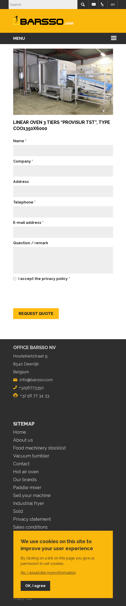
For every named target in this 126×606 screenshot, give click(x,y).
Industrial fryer (28, 503)
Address (21, 182)
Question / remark (30, 243)
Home (19, 432)
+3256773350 (31, 387)
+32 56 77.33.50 (103, 4)
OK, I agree (35, 586)
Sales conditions (30, 527)
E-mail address (27, 222)
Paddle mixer (27, 487)
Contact (21, 463)
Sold (18, 511)
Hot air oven (26, 471)
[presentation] (47, 292)
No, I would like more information (48, 572)
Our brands (25, 479)
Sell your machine (32, 495)
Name (18, 141)
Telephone (23, 202)
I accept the (43, 279)
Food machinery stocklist (39, 448)
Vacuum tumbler (31, 456)
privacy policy (55, 279)
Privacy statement (32, 519)
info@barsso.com (94, 4)
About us (23, 440)
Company (22, 161)
